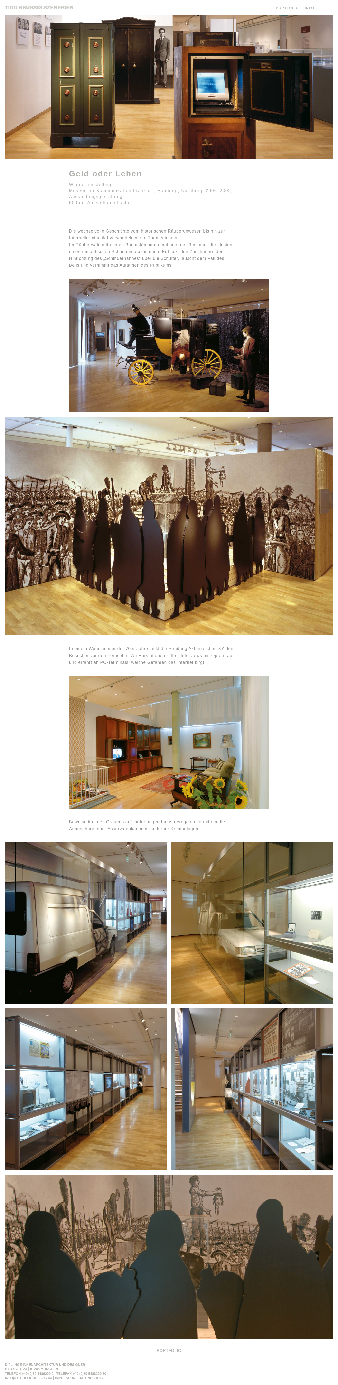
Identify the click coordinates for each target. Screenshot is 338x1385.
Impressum (65, 1378)
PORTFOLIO (287, 8)
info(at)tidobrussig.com (28, 1378)
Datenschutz (91, 1378)
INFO (309, 8)
